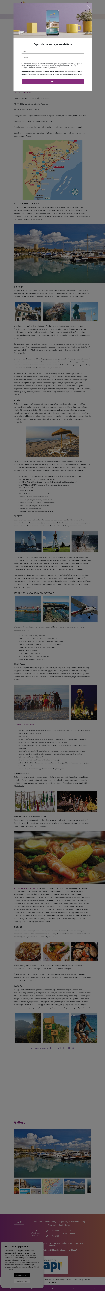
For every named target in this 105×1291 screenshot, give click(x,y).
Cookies (69, 1280)
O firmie (47, 1222)
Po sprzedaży (63, 1222)
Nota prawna (49, 1280)
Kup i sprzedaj (74, 1222)
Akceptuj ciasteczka (21, 1275)
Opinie (61, 1225)
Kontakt (67, 1225)
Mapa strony (78, 1280)
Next (88, 1153)
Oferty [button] (53, 1222)
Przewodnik (52, 1225)
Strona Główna (21, 17)
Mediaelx (52, 1282)
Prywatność (60, 1280)
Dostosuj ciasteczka (21, 1281)
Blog (83, 1222)
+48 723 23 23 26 (52, 1237)
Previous (17, 1153)
